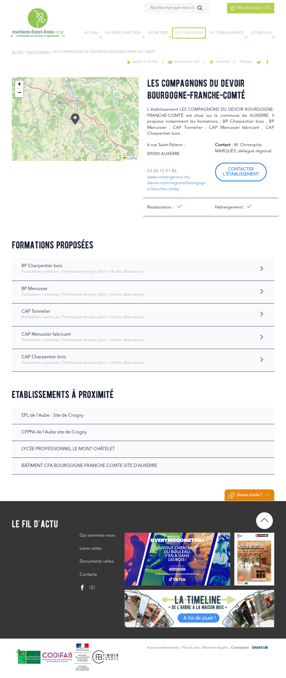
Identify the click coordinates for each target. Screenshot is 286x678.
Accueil (18, 52)
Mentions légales (215, 647)
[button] (75, 119)
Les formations (189, 33)
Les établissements (227, 33)
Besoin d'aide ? (248, 496)
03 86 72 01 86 (162, 171)
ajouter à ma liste (145, 61)
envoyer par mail (185, 61)
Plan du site (190, 647)
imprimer (221, 61)
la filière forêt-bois (123, 33)
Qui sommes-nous (97, 536)
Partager (247, 61)
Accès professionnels (163, 647)
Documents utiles (97, 562)
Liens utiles (91, 549)
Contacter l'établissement (241, 172)
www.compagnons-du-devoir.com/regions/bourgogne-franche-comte (176, 183)
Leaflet (130, 158)
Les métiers (158, 33)
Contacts (88, 575)
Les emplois (261, 33)
